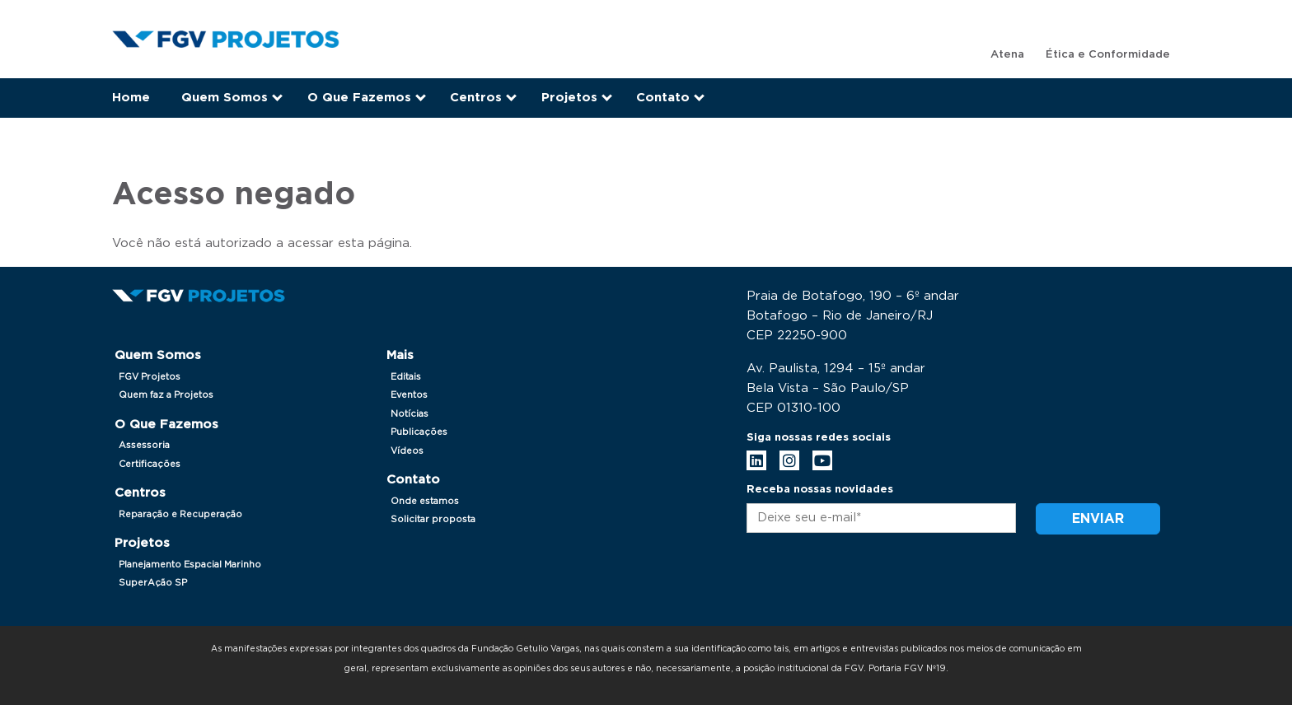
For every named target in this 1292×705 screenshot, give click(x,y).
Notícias (409, 413)
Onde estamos (425, 501)
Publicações (419, 432)
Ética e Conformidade (1108, 54)
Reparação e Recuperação (180, 514)
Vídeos (407, 450)
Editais (406, 376)
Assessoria (144, 445)
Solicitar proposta (433, 519)
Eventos (409, 394)
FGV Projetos (149, 376)
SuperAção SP (153, 582)
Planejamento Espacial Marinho (190, 564)
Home (131, 97)
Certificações (149, 464)
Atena (1007, 54)
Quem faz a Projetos (166, 394)
